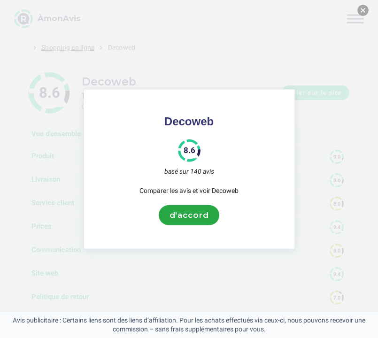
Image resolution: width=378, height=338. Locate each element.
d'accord (189, 215)
